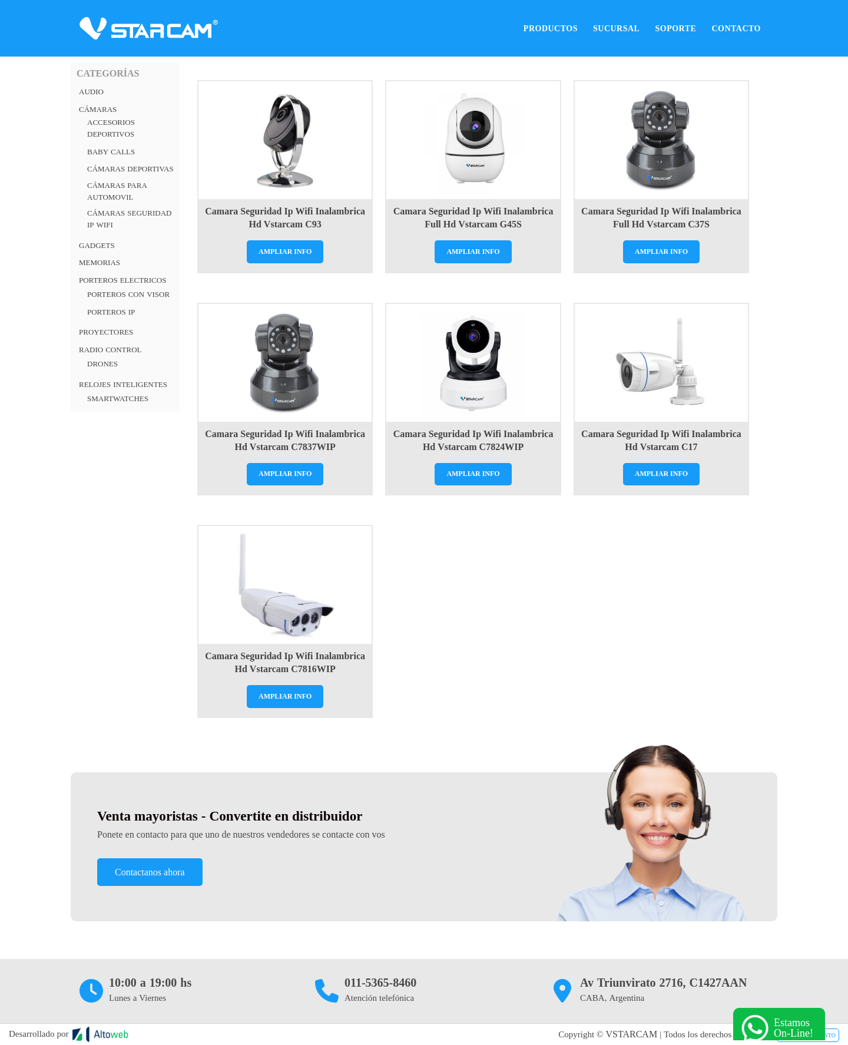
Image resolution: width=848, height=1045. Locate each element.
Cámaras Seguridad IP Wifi (129, 219)
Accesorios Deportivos (111, 128)
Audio (91, 91)
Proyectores (106, 332)
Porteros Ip (111, 311)
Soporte (675, 28)
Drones (102, 363)
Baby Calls (111, 151)
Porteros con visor (128, 294)
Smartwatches (117, 398)
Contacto (736, 28)
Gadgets (97, 245)
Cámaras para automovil (117, 191)
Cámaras (98, 109)
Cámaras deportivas (130, 168)
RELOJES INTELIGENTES (123, 384)
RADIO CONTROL (110, 349)
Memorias (99, 262)
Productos (551, 28)
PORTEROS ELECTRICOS (122, 280)
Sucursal (616, 28)
